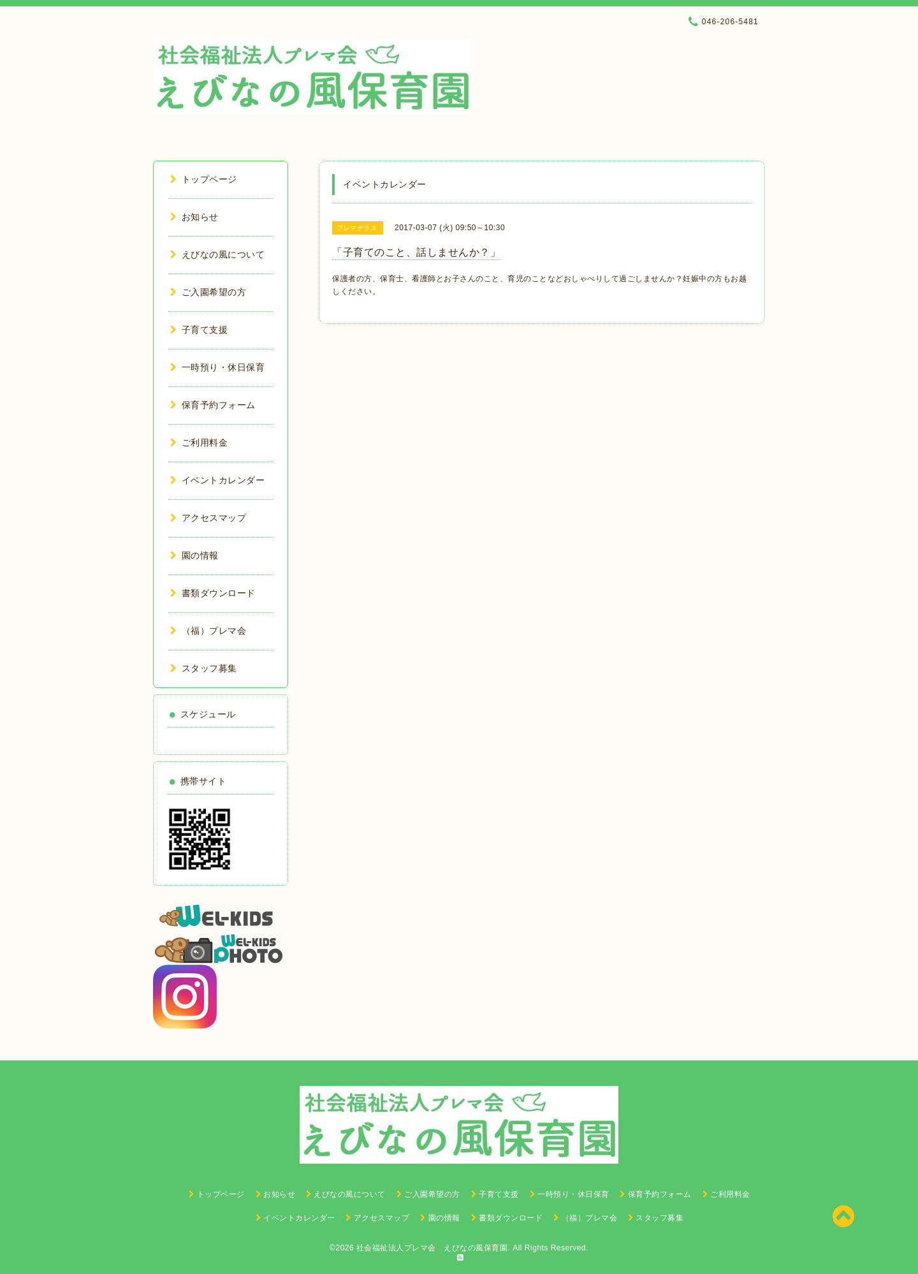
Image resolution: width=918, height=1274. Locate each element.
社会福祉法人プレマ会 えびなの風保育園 (432, 1247)
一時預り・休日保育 (217, 367)
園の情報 (194, 555)
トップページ (203, 179)
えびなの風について (217, 254)
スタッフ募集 (203, 668)
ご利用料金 (199, 442)
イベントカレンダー (217, 480)
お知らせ (194, 217)
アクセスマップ (208, 518)
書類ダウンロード (213, 593)
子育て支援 (199, 330)
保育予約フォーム (213, 405)
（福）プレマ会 (208, 631)
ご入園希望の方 (208, 292)
